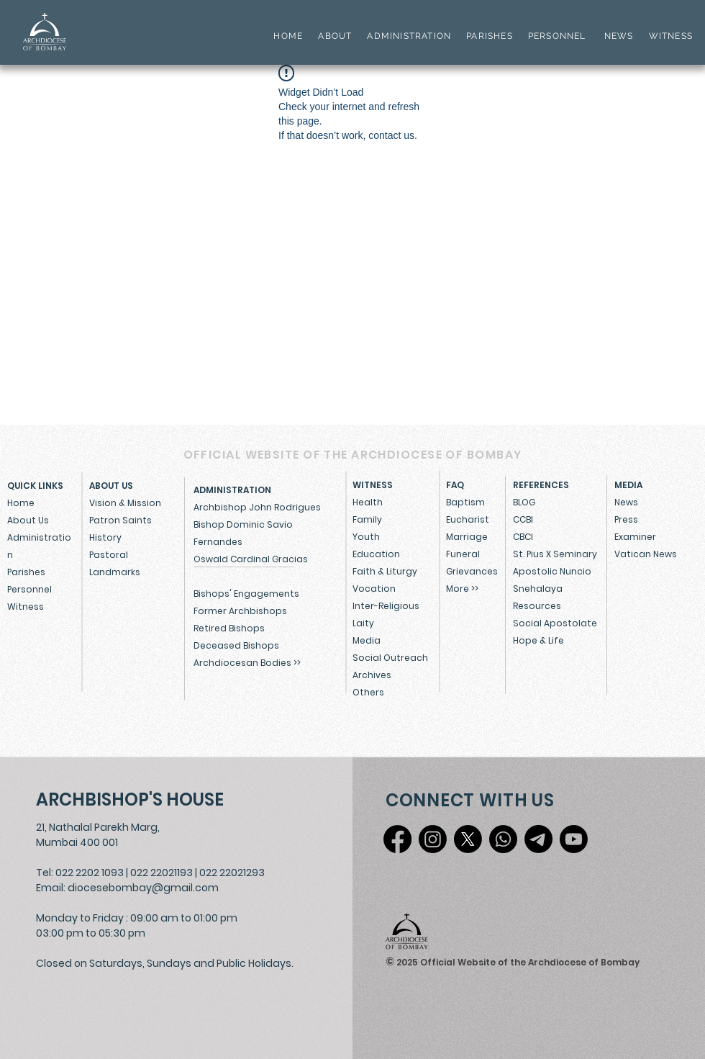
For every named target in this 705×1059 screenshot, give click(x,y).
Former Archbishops (240, 611)
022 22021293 (232, 872)
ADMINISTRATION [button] (409, 36)
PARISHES (489, 36)
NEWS (619, 36)
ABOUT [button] (335, 36)
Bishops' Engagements (246, 593)
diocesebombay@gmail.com (143, 887)
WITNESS (669, 36)
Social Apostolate (555, 623)
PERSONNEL (557, 36)
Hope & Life (538, 640)
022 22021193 (161, 872)
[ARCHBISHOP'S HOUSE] (133, 799)
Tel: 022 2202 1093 (80, 872)
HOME (288, 36)
